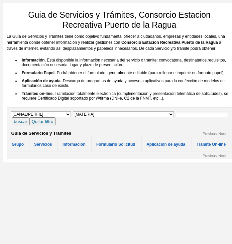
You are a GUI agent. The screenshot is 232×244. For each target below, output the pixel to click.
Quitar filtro (42, 121)
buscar (20, 121)
